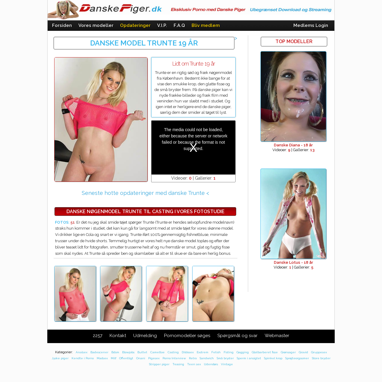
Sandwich (207, 358)
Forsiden (62, 25)
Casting (173, 352)
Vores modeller (95, 25)
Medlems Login (310, 25)
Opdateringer (135, 25)
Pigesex (154, 358)
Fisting (229, 352)
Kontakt (118, 335)
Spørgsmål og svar (237, 335)
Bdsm (115, 352)
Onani (140, 358)
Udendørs (211, 364)
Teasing (178, 364)
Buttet (142, 352)
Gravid (303, 352)
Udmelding (145, 335)
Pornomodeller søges (187, 335)
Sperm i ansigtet (249, 358)
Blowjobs (128, 352)
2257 (97, 335)
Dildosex (188, 352)
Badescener (99, 352)
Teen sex (194, 364)
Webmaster (277, 335)
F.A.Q (179, 25)
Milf (113, 358)
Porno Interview (174, 358)
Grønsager (288, 352)
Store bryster (321, 358)
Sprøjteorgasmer (297, 358)
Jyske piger (60, 358)
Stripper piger (159, 364)
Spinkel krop (273, 358)
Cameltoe (157, 352)
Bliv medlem (206, 25)
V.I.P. (162, 25)
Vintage (227, 364)
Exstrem (202, 352)
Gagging (243, 352)
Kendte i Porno (83, 358)
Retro (193, 358)
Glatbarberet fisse (265, 352)
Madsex (102, 358)
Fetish (216, 352)
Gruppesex (319, 352)
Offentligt (126, 358)
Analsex (81, 352)
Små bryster (225, 358)
